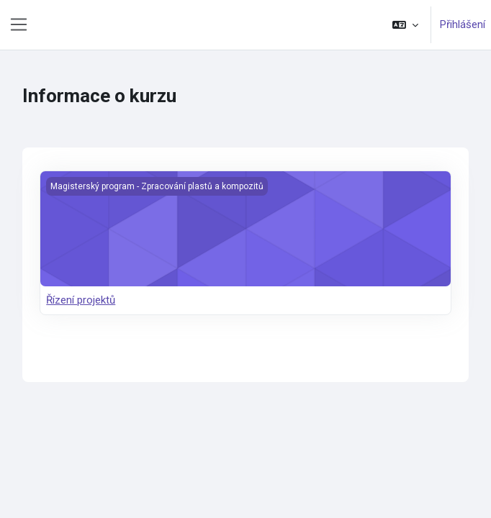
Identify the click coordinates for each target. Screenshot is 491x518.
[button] (405, 25)
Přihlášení (462, 24)
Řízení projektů (80, 300)
